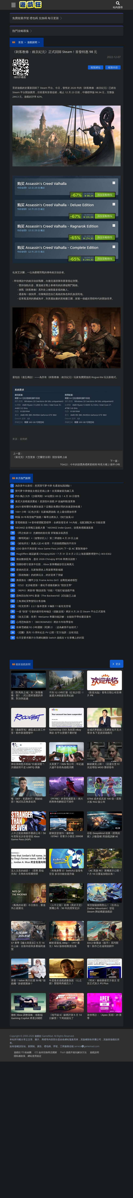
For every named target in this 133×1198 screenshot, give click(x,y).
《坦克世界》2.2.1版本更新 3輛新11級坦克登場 (43, 606)
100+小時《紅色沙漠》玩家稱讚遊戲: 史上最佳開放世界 (46, 511)
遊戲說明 (94, 1052)
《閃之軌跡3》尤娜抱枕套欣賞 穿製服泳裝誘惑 (42, 532)
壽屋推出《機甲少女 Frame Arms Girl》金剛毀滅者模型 (46, 580)
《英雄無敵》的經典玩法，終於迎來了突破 (39, 574)
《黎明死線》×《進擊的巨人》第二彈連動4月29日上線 (47, 538)
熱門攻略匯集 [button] (22, 31)
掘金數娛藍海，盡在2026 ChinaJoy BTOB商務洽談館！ (47, 559)
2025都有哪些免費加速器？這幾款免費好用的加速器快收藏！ (49, 506)
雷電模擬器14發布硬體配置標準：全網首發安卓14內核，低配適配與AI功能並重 (60, 522)
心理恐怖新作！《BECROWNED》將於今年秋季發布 (44, 622)
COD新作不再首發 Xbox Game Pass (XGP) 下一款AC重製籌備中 (52, 548)
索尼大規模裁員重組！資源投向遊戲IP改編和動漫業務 (45, 501)
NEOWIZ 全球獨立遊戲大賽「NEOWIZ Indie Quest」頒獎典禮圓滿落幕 (54, 527)
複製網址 (95, 67)
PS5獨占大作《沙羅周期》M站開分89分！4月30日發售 (47, 496)
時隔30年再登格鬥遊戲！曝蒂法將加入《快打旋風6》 (45, 517)
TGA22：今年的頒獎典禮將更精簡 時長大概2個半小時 (66, 462)
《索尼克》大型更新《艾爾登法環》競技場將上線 (66, 455)
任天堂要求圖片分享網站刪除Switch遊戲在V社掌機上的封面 (50, 637)
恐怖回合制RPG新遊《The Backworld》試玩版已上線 (46, 595)
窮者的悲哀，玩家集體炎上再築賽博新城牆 (39, 569)
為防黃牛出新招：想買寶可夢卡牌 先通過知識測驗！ (43, 485)
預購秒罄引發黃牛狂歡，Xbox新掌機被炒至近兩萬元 (45, 564)
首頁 (20, 42)
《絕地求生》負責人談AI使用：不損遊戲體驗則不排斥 (46, 543)
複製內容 (113, 67)
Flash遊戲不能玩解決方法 (73, 1052)
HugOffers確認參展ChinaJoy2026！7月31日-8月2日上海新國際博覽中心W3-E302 (63, 553)
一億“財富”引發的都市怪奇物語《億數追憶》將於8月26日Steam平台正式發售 (61, 611)
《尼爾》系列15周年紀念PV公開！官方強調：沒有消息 (47, 632)
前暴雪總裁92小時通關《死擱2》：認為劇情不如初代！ (47, 627)
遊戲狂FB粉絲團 (22, 1052)
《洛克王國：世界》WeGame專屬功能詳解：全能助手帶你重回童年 (53, 616)
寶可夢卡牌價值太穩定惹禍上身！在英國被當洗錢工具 (44, 490)
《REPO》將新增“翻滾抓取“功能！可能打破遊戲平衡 (45, 590)
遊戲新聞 (32, 42)
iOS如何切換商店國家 (45, 1052)
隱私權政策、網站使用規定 (27, 1055)
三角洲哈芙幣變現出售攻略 (31, 601)
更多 (117, 664)
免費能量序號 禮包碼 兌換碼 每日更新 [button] (37, 18)
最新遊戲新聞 (23, 664)
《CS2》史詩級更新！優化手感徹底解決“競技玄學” (44, 585)
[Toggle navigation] (12, 5)
